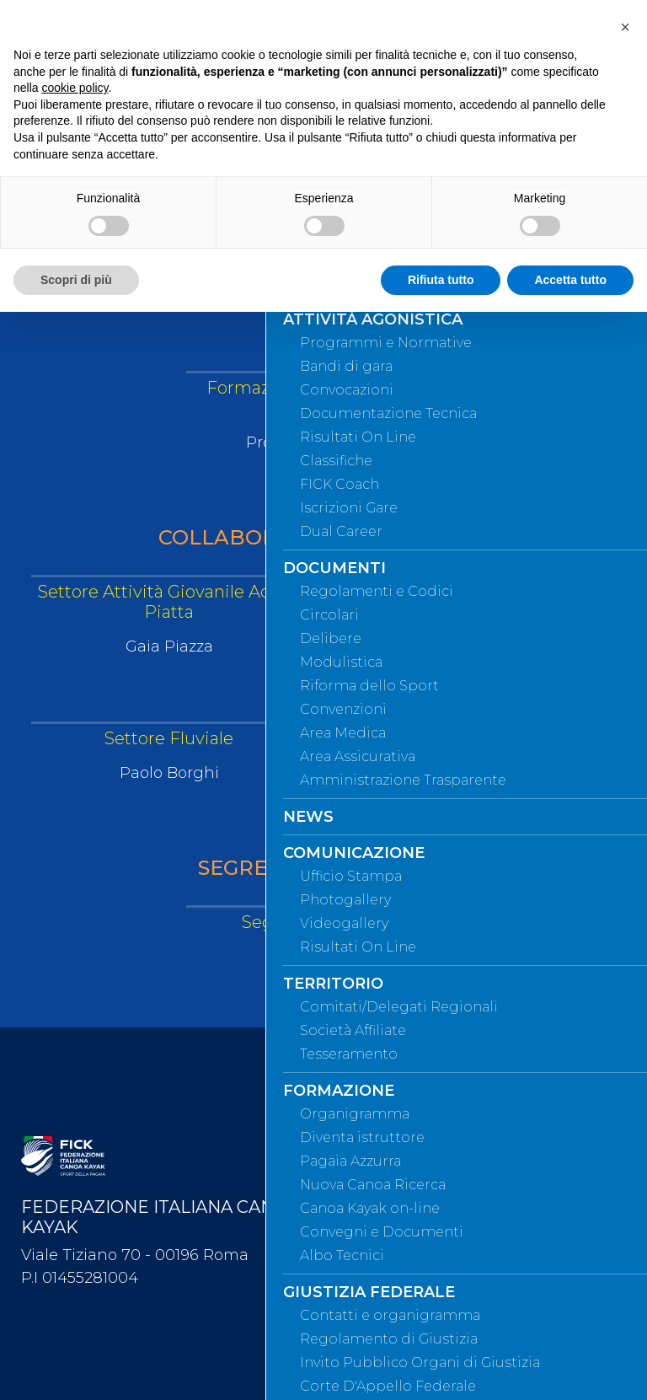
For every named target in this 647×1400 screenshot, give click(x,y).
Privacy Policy (385, 1329)
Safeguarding (384, 1301)
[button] (625, 26)
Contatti (368, 1162)
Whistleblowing (390, 1245)
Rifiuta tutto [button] (441, 280)
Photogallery (382, 1190)
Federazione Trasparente (417, 1273)
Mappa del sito (388, 1106)
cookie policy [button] (74, 87)
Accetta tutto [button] (570, 280)
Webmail (371, 1078)
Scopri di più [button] (76, 280)
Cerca (361, 1134)
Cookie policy (385, 1357)
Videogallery (381, 1218)
